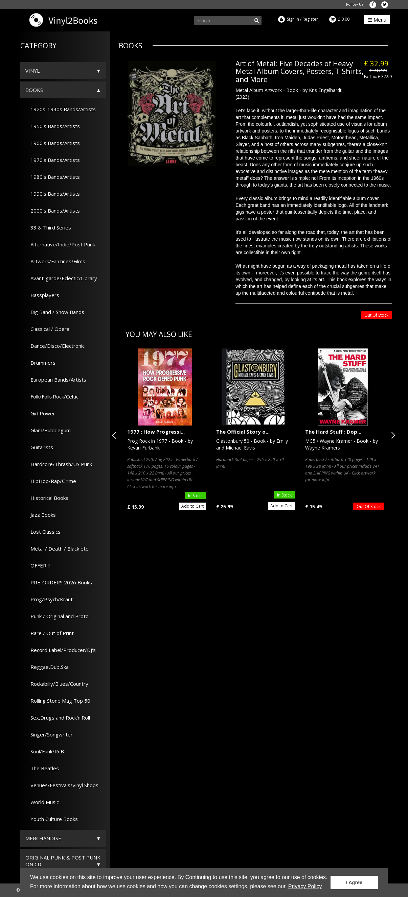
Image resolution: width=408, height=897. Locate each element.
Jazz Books (40, 514)
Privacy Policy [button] (305, 886)
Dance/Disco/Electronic (55, 345)
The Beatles (42, 768)
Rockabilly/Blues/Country (56, 683)
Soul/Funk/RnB (44, 751)
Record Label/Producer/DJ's (60, 650)
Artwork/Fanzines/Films (55, 261)
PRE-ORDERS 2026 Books (58, 582)
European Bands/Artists (55, 379)
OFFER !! (37, 565)
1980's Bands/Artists (52, 176)
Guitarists (39, 447)
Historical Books (46, 497)
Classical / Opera (47, 328)
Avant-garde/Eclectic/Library (61, 278)
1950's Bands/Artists (52, 126)
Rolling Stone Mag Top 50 (57, 700)
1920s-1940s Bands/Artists (60, 109)
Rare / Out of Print (49, 633)
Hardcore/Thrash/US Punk (58, 464)
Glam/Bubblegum (48, 430)
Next (391, 435)
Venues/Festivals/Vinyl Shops (61, 785)
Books (34, 90)
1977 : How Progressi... (156, 431)
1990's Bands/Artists (52, 193)
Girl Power (40, 413)
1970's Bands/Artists (52, 159)
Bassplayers (42, 295)
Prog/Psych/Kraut (49, 599)
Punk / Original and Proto (57, 616)
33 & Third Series (48, 227)
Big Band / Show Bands (54, 312)
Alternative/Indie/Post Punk (60, 244)
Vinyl (32, 70)
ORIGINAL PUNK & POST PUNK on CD (62, 861)
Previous (115, 435)
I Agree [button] (354, 882)
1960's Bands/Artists (52, 143)
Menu (377, 19)
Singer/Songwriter (49, 734)
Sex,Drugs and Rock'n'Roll (57, 717)
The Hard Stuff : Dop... (333, 431)
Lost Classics (43, 531)
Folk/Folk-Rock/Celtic (51, 396)
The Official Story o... (243, 431)
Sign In (293, 19)
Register (310, 19)
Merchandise (43, 838)
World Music (42, 802)
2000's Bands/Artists (52, 210)
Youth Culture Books (51, 819)
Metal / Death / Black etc (56, 548)
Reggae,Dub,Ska (47, 666)
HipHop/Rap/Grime (50, 481)
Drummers (40, 362)
